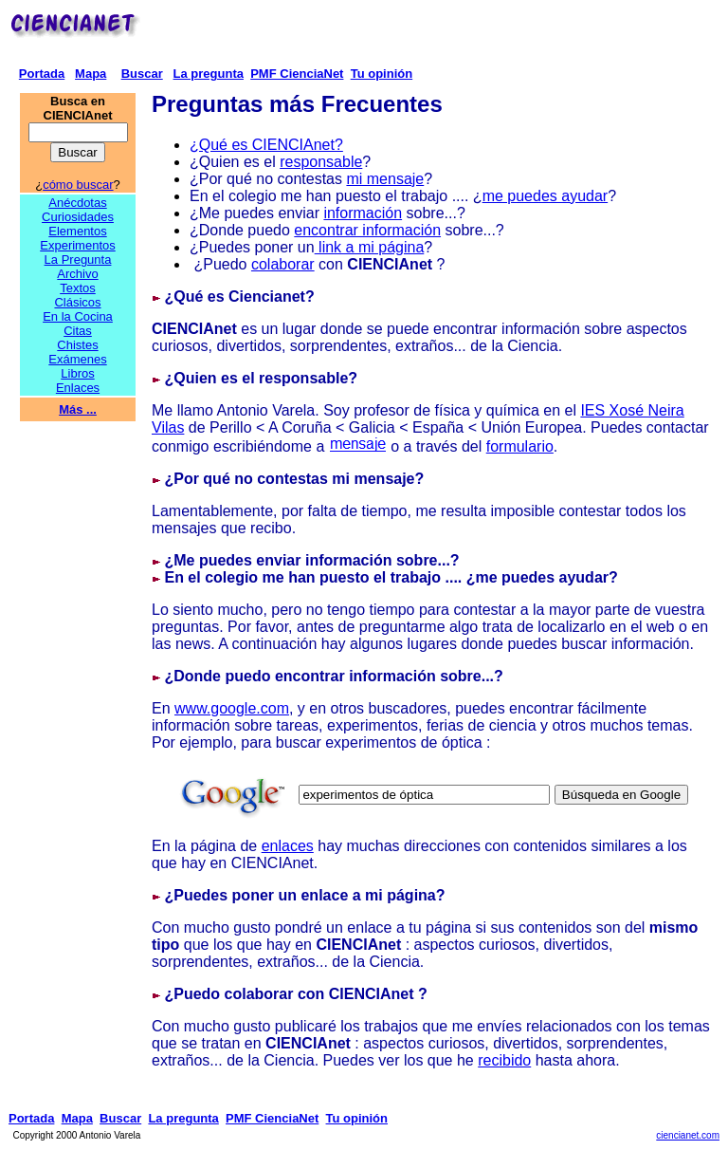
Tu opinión (381, 73)
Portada (41, 73)
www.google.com (231, 708)
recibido (504, 1060)
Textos (78, 288)
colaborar (283, 264)
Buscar (142, 73)
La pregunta (208, 73)
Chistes (77, 345)
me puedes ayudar (545, 196)
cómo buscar (78, 184)
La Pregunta (78, 259)
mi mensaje (385, 179)
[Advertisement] (432, 36)
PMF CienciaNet (296, 73)
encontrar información (367, 230)
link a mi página (370, 247)
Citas (78, 331)
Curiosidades (78, 217)
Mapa (90, 73)
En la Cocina (78, 316)
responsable (321, 162)
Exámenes (77, 359)
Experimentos (77, 245)
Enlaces (78, 387)
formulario (520, 446)
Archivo (77, 274)
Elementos (77, 231)
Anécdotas (77, 202)
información (362, 213)
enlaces (288, 846)
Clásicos (77, 302)
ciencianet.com (687, 1135)
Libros (77, 373)
